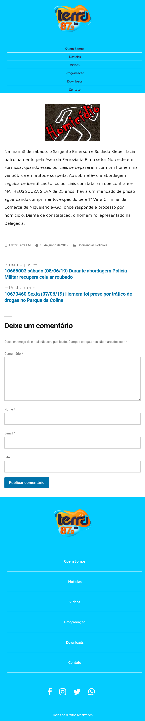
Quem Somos (74, 49)
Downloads (75, 81)
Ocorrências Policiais (92, 245)
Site (7, 457)
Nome (9, 409)
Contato (75, 89)
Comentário (13, 354)
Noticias (75, 57)
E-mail (9, 433)
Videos (75, 65)
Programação (74, 73)
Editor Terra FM (20, 245)
